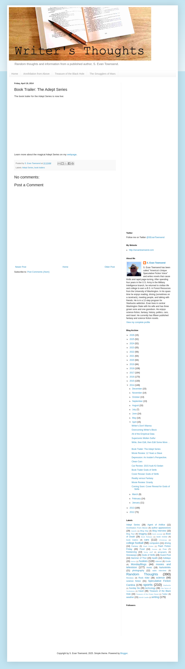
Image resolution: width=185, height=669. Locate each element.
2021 (132, 356)
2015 (132, 381)
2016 (132, 377)
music (149, 567)
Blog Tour (130, 534)
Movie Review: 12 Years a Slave (147, 453)
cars (146, 539)
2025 (132, 339)
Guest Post (165, 555)
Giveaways (131, 555)
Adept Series (27, 167)
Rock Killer (144, 578)
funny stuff (148, 552)
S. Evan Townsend (156, 263)
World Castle (144, 597)
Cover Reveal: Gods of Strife (145, 474)
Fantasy (134, 546)
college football (134, 543)
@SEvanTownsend (155, 237)
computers (154, 543)
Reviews (130, 578)
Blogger (124, 653)
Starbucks (167, 585)
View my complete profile (138, 322)
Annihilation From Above (137, 528)
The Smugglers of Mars (103, 73)
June (134, 413)
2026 (132, 335)
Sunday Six (134, 588)
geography (162, 552)
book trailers (39, 167)
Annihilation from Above (36, 73)
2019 (132, 364)
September (137, 401)
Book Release (146, 537)
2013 (132, 508)
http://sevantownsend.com (141, 250)
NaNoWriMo (165, 567)
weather (130, 597)
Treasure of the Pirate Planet (147, 594)
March (135, 494)
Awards (134, 531)
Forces (154, 549)
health (155, 558)
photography (138, 570)
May (134, 418)
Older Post (110, 267)
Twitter (165, 594)
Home (14, 73)
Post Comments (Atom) (38, 272)
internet (158, 561)
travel (141, 591)
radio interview (159, 570)
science (160, 577)
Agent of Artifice (156, 525)
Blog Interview (159, 531)
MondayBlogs (138, 564)
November (137, 393)
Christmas (163, 540)
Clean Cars (137, 461)
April (134, 422)
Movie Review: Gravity (142, 482)
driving (168, 543)
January (136, 502)
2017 (132, 372)
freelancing (131, 552)
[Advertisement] (148, 104)
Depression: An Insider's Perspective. (149, 457)
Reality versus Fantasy (142, 478)
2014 (132, 385)
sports (147, 585)
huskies (143, 561)
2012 (132, 512)
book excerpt (157, 534)
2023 (132, 347)
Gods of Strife (148, 555)
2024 (132, 343)
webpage (72, 154)
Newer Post (20, 267)
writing (155, 597)
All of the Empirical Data (143, 434)
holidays (167, 558)
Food (142, 549)
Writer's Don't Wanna (142, 426)
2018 (132, 368)
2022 (132, 352)
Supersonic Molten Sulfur (143, 438)
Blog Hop (144, 531)
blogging (143, 534)
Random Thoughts (142, 574)
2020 (132, 360)
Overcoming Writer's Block (144, 430)
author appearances (161, 528)
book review (162, 537)
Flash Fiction (148, 546)
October (136, 397)
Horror (133, 561)
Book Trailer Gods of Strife (144, 470)
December (137, 388)
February (136, 498)
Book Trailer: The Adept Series (146, 449)
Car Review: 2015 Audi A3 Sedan (147, 466)
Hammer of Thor (139, 558)
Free (165, 549)
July (134, 409)
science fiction (133, 581)
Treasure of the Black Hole (69, 73)
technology (150, 588)
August (135, 405)
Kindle (168, 561)
